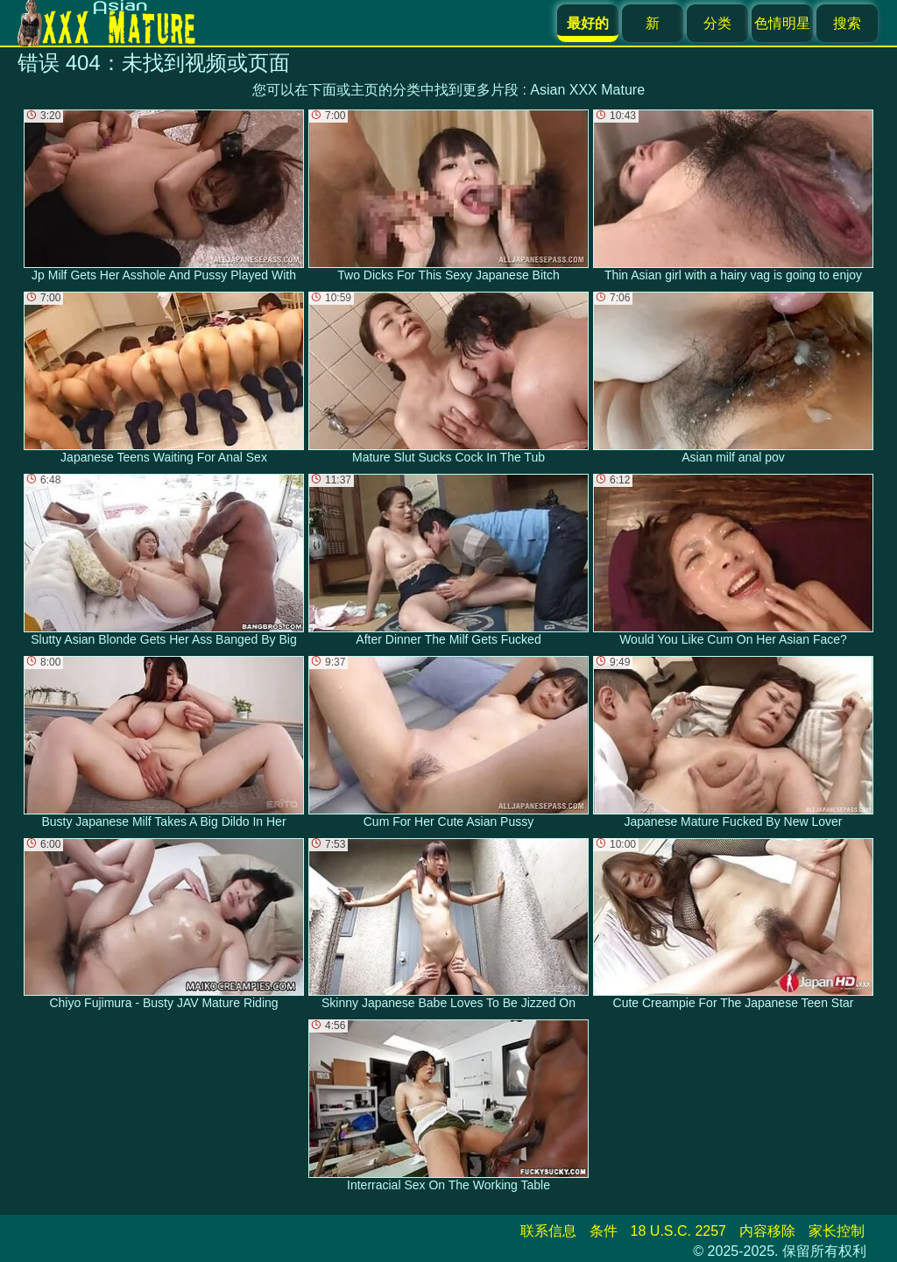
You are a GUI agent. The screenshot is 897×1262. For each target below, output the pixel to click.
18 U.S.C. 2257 (678, 1230)
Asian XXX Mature (587, 89)
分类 (717, 23)
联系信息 (548, 1230)
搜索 (847, 23)
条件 (604, 1230)
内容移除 (767, 1230)
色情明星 (782, 23)
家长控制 (837, 1230)
